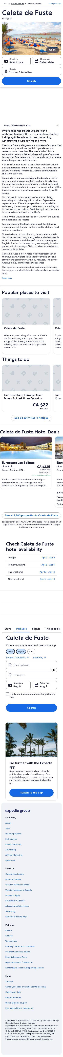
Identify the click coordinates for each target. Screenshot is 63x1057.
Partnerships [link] (11, 839)
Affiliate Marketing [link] (13, 855)
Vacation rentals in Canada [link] (17, 884)
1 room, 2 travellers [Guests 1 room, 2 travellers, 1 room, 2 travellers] (20, 72)
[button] (31, 125)
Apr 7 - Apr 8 (48, 557)
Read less (7, 278)
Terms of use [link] (11, 941)
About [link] (8, 823)
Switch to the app (31, 792)
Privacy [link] (8, 930)
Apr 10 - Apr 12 (47, 571)
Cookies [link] (9, 935)
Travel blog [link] (10, 911)
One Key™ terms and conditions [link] (19, 946)
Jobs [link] (7, 828)
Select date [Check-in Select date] (16, 62)
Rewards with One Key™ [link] (16, 916)
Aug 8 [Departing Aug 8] (17, 686)
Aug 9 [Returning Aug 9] (43, 686)
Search (31, 81)
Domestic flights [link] (12, 895)
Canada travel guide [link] (14, 874)
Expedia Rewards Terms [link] (16, 957)
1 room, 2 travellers (17, 657)
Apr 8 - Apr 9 (48, 564)
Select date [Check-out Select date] (47, 62)
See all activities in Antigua (31, 417)
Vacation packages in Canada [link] (18, 890)
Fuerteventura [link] (17, 3)
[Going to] (31, 675)
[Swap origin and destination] (52, 670)
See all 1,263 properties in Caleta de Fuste (31, 515)
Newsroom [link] (10, 860)
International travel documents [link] (19, 1008)
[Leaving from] (31, 665)
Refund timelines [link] (13, 997)
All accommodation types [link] (17, 906)
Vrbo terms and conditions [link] (17, 951)
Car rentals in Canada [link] (15, 900)
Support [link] (9, 981)
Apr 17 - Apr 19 (47, 579)
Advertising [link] (10, 849)
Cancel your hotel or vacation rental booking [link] (25, 986)
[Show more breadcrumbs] (5, 4)
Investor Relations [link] (13, 844)
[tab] (8, 628)
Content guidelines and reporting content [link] (24, 967)
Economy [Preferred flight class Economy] (40, 657)
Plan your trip (55, 3)
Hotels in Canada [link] (13, 879)
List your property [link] (13, 833)
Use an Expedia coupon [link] (16, 1002)
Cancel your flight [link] (13, 992)
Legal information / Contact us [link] (19, 962)
